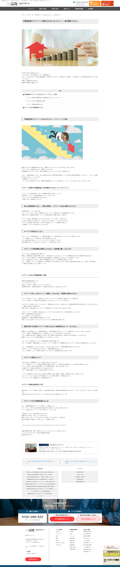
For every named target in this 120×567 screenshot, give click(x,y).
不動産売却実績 (79, 8)
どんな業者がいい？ (87, 547)
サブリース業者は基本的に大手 (35, 104)
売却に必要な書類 (87, 544)
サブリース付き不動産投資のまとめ (33, 107)
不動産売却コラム (87, 551)
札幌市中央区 (73, 547)
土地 (71, 533)
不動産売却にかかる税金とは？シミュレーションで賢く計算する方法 (40, 481)
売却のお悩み (55, 8)
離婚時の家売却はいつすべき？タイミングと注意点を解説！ (40, 493)
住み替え (58, 531)
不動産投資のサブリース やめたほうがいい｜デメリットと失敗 (40, 94)
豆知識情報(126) (80, 479)
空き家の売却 (78, 451)
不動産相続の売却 (66, 451)
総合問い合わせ (33, 559)
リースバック (59, 533)
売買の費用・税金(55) (79, 476)
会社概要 (90, 8)
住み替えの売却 (50, 451)
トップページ (30, 8)
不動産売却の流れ (87, 531)
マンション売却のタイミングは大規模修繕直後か (40, 491)
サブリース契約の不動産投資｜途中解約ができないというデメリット (44, 97)
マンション (72, 536)
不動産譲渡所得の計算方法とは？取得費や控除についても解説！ (40, 479)
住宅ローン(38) (80, 474)
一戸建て (72, 531)
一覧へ (60, 462)
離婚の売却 (72, 451)
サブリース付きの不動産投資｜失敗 (36, 101)
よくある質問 (86, 540)
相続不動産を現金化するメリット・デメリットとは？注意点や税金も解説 (40, 484)
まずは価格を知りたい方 (62, 519)
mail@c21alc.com (80, 4)
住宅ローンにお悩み (60, 542)
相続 (57, 536)
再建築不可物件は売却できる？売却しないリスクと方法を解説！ (40, 488)
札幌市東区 (72, 542)
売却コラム (67, 8)
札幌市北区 (72, 540)
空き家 (57, 540)
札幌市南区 (72, 538)
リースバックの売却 (58, 451)
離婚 (57, 538)
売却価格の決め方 (87, 549)
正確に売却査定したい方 (88, 519)
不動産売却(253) (80, 472)
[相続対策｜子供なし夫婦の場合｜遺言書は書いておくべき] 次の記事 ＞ (79, 462)
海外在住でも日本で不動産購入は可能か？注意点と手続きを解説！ (40, 472)
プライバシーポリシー (31, 553)
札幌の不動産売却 (42, 451)
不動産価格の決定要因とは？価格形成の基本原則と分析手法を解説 (40, 486)
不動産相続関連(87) (80, 481)
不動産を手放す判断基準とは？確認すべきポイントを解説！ (40, 474)
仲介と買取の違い (87, 533)
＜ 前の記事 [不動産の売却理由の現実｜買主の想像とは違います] (40, 462)
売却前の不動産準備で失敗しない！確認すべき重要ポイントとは (40, 476)
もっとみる (40, 496)
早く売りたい (59, 544)
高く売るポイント (87, 538)
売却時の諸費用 (86, 536)
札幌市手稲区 (73, 549)
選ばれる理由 (42, 8)
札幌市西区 (72, 544)
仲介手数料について (87, 542)
